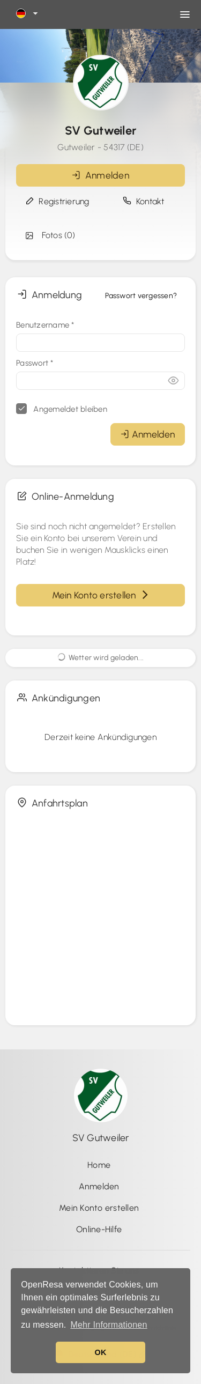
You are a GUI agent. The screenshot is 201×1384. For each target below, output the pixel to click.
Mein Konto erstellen (101, 595)
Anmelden (100, 175)
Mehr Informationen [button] (108, 1324)
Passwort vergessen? (141, 295)
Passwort (35, 363)
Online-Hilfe (99, 1229)
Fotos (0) (49, 235)
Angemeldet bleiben (61, 408)
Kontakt (144, 201)
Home (98, 1165)
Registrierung (58, 201)
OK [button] (100, 1352)
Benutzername (45, 325)
